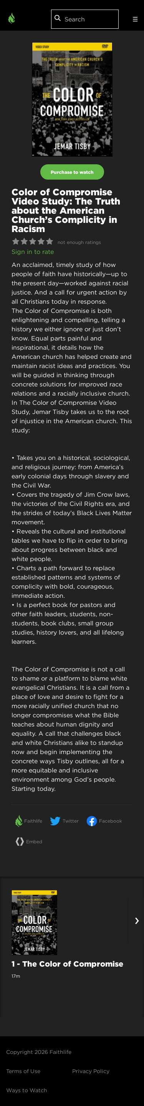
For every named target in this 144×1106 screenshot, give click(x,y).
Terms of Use (23, 1071)
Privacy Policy (90, 1071)
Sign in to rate (33, 251)
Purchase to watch (72, 172)
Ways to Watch (26, 1090)
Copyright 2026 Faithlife (38, 1052)
